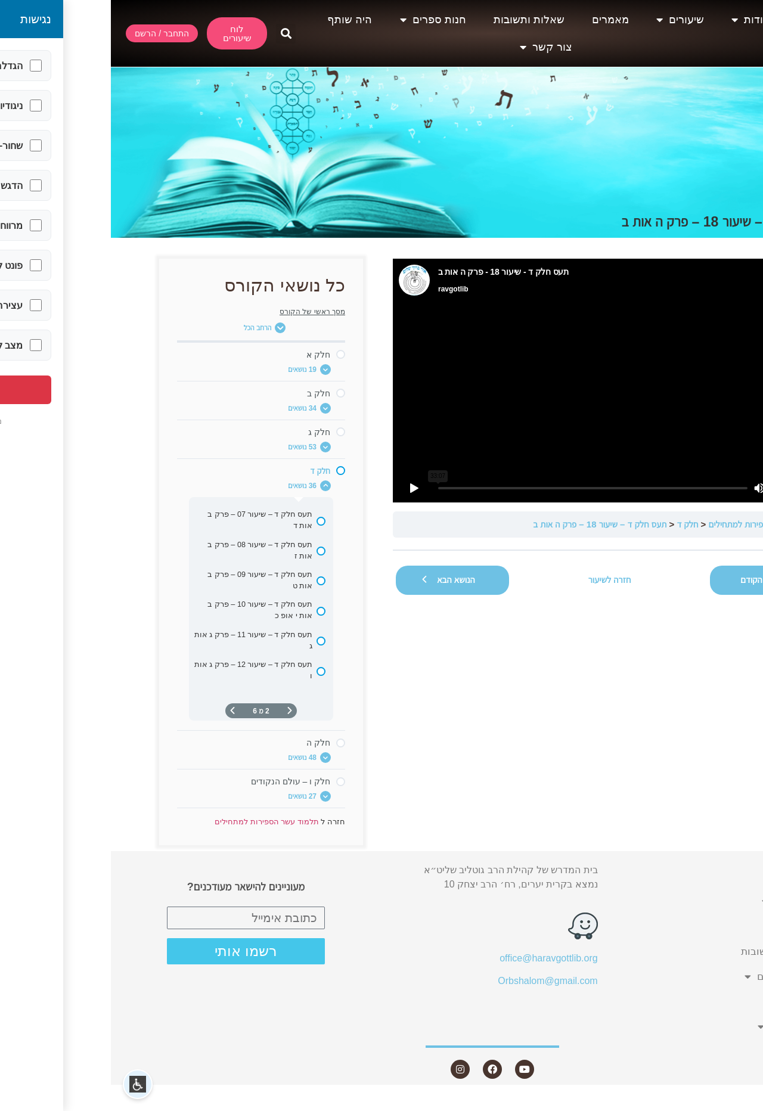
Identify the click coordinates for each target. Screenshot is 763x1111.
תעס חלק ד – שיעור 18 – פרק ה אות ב (489, 524)
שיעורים (569, 19)
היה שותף (238, 20)
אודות (640, 19)
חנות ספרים (322, 19)
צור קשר (435, 47)
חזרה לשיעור (498, 580)
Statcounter (738, 1103)
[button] (175, 34)
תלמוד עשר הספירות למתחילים (650, 524)
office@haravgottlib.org (437, 958)
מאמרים (499, 20)
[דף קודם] (178, 711)
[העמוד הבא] (121, 711)
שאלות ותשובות (418, 20)
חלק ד (576, 524)
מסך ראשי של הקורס (201, 312)
